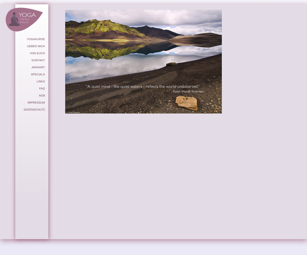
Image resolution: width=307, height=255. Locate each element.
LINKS (41, 81)
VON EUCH (37, 53)
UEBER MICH (36, 46)
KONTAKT (38, 60)
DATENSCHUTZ (34, 109)
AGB (42, 95)
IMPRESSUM (36, 102)
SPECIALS (38, 74)
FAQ (42, 88)
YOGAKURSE (36, 39)
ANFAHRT (38, 67)
